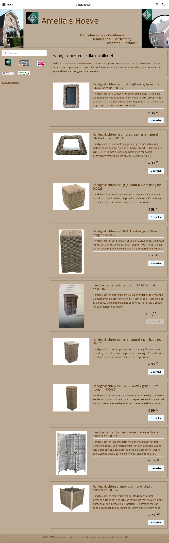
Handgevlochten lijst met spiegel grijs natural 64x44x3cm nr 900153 (125, 136)
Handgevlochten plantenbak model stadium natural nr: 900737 (123, 488)
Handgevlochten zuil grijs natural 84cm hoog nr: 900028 (126, 341)
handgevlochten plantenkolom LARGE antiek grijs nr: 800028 (127, 287)
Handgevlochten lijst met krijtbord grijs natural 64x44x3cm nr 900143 (126, 86)
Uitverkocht (155, 321)
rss (78, 537)
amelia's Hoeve (10, 82)
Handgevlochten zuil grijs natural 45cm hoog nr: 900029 (126, 186)
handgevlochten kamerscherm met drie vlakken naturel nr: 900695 (126, 434)
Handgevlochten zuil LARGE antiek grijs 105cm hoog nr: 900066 (125, 387)
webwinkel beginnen (91, 537)
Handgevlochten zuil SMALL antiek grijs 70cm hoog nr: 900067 (124, 233)
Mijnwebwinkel (120, 537)
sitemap (71, 537)
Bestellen (156, 120)
